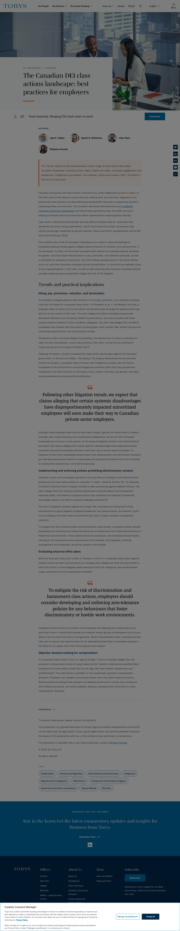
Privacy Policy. (22, 920)
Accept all (150, 917)
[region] (90, 917)
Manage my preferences (128, 917)
